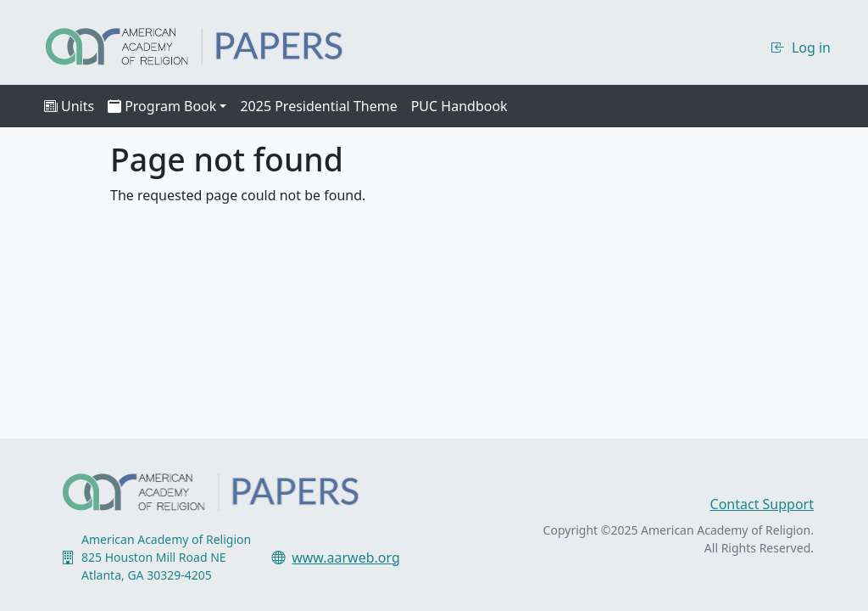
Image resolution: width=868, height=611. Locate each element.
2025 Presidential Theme (318, 106)
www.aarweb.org (346, 557)
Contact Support (762, 504)
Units (69, 106)
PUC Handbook (459, 106)
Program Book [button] (162, 106)
